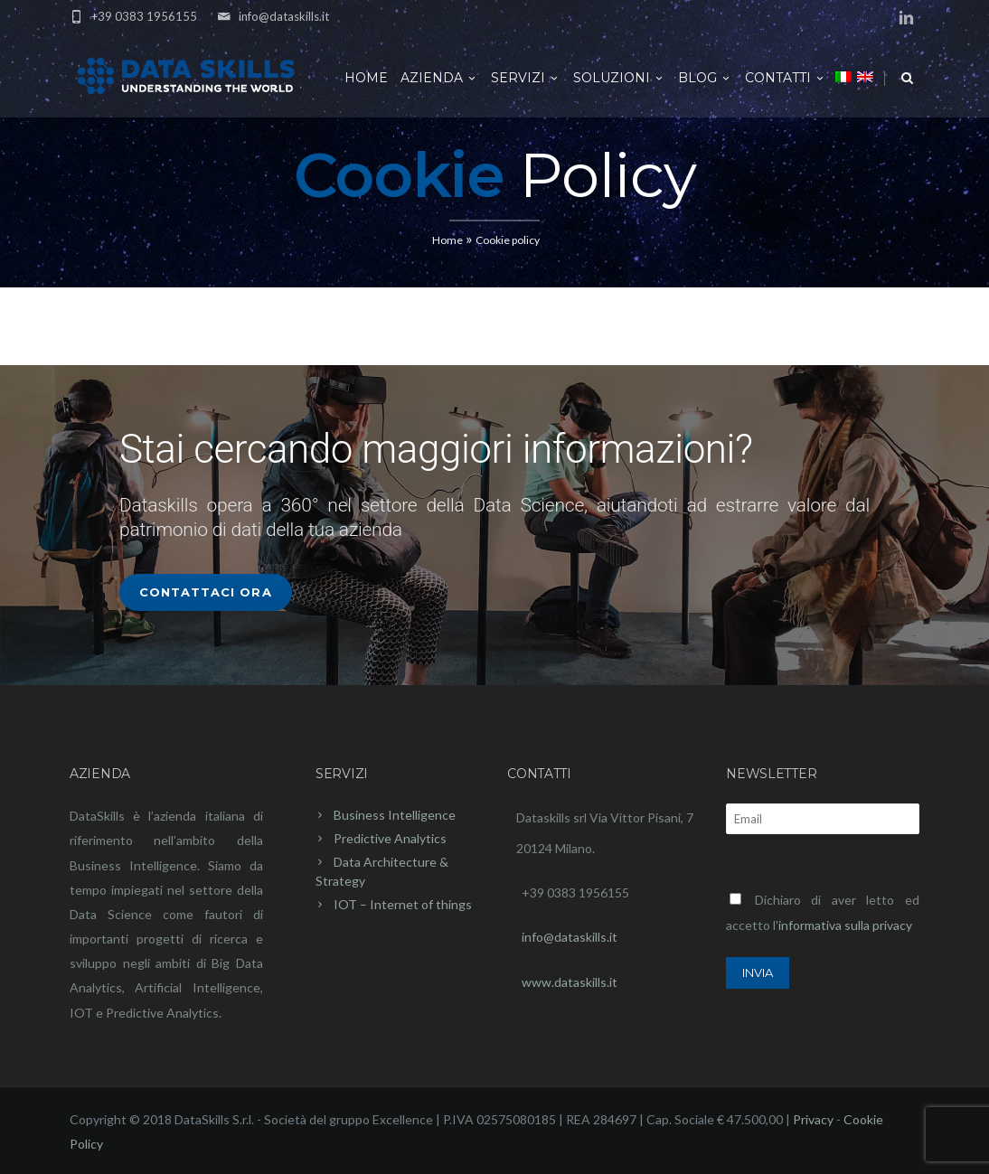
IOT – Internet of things (403, 904)
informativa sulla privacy (845, 925)
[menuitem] (843, 75)
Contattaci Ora (205, 592)
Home (366, 78)
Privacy (813, 1119)
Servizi (525, 78)
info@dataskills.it (284, 16)
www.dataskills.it (569, 982)
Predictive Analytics (390, 838)
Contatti (785, 78)
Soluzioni (619, 78)
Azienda (439, 78)
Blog (705, 78)
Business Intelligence (395, 814)
